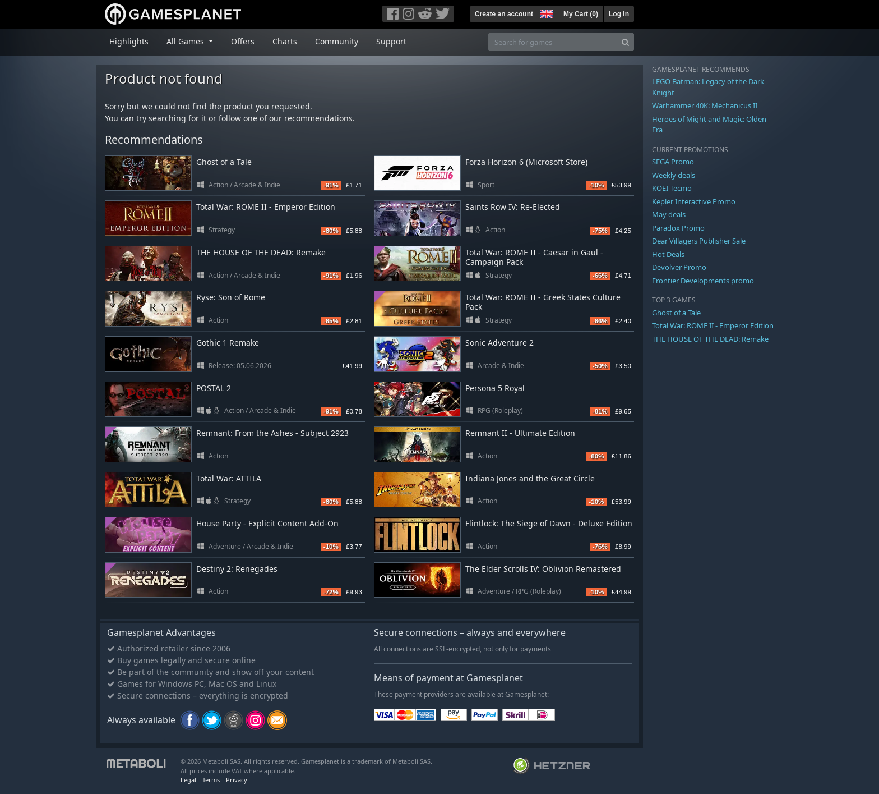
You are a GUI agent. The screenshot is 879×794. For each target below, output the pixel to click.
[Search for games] (552, 42)
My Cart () (580, 14)
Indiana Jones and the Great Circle (530, 478)
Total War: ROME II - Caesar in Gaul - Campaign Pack (534, 257)
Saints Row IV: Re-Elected (512, 206)
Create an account (504, 14)
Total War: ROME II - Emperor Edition (265, 206)
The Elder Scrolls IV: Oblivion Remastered (543, 568)
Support (391, 41)
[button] (545, 12)
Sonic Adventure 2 (499, 342)
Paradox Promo (678, 228)
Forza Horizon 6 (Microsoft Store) (526, 162)
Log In (619, 14)
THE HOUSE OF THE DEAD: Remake (261, 252)
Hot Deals (668, 254)
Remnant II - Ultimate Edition (520, 433)
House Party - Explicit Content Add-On (267, 523)
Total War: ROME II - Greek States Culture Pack (543, 302)
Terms (211, 779)
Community (336, 41)
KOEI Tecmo (672, 188)
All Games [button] (186, 41)
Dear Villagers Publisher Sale (699, 241)
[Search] (625, 42)
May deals (669, 214)
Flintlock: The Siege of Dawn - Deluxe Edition (548, 523)
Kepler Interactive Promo (693, 201)
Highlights (129, 41)
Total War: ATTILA (228, 478)
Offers (243, 41)
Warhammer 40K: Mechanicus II (704, 105)
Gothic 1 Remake (227, 342)
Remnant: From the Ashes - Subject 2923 (272, 433)
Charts (284, 41)
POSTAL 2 (213, 388)
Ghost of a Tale (224, 162)
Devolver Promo (679, 267)
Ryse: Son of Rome (230, 297)
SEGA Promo (673, 162)
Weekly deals (673, 175)
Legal (188, 779)
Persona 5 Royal (495, 388)
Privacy (236, 779)
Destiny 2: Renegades (236, 568)
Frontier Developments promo (703, 281)
